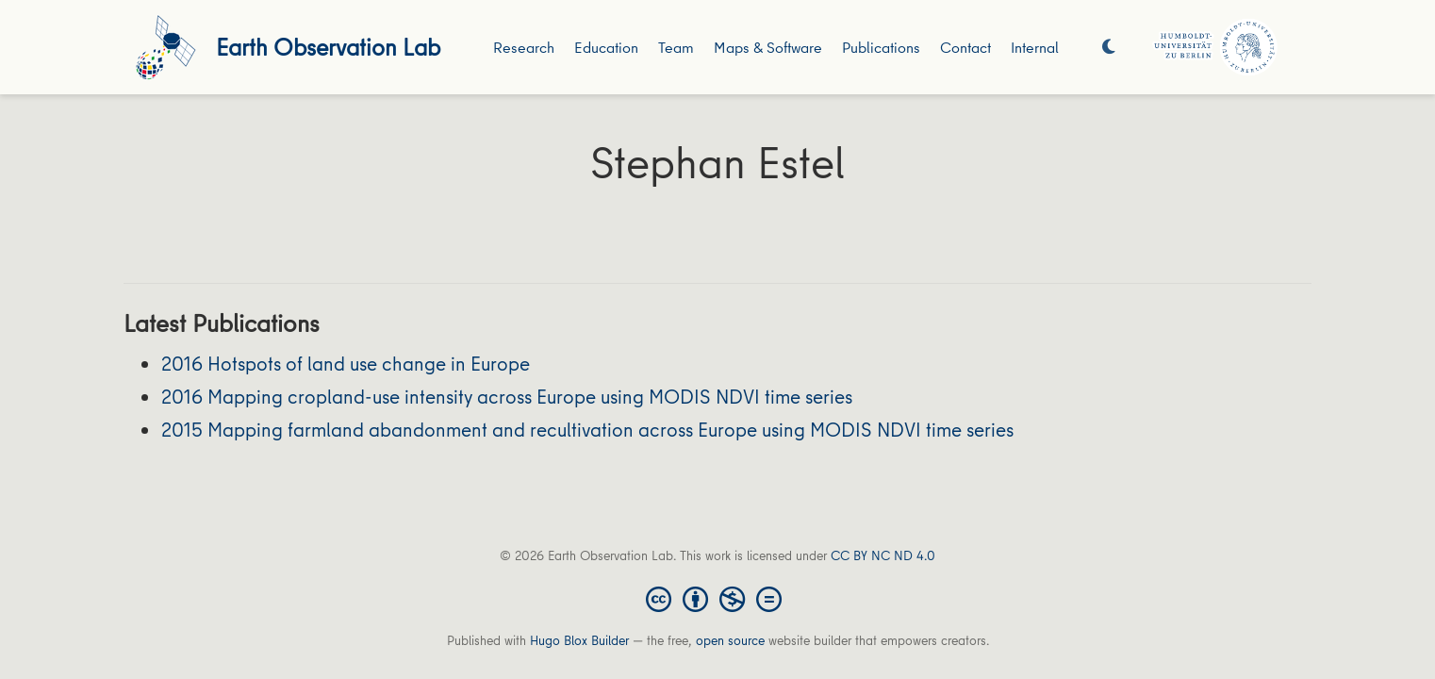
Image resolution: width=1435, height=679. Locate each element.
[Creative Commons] (717, 598)
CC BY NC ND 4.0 (883, 555)
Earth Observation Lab (328, 46)
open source (730, 640)
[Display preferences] (1108, 47)
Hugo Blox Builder (579, 640)
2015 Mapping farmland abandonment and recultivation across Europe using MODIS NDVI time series (587, 429)
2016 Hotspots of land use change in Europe (345, 363)
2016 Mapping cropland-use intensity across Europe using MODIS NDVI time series (506, 396)
